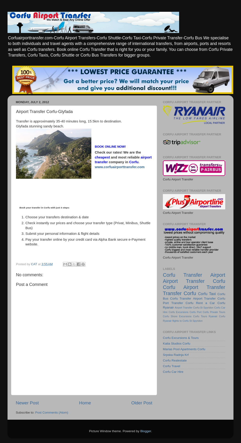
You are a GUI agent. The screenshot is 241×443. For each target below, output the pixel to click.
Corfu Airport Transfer (194, 287)
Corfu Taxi (207, 294)
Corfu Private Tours (214, 312)
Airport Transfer (204, 298)
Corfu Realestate (175, 360)
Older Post (141, 402)
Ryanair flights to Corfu (176, 320)
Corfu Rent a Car (200, 303)
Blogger (145, 431)
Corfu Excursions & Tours (181, 338)
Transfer (192, 275)
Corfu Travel (171, 366)
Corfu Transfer (180, 298)
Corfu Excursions (179, 312)
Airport (217, 275)
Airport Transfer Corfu (194, 281)
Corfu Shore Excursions (177, 316)
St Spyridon (196, 320)
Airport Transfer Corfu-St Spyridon (194, 307)
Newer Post (27, 402)
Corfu (169, 275)
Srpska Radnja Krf (176, 355)
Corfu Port (195, 312)
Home (85, 402)
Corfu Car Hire (173, 372)
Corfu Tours (200, 316)
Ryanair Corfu (217, 316)
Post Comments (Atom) (51, 412)
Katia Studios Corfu (176, 343)
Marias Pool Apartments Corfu (184, 349)
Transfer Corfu (179, 293)
